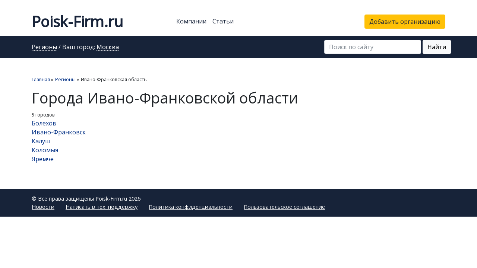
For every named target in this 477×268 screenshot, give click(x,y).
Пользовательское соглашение (284, 206)
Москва (108, 47)
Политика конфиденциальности (191, 206)
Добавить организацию (404, 21)
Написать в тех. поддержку (102, 206)
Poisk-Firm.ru (77, 21)
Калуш (41, 141)
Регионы (44, 47)
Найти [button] (436, 47)
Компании (191, 21)
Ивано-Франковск (59, 132)
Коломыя (45, 150)
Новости (43, 206)
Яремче (43, 159)
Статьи (223, 21)
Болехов (44, 123)
